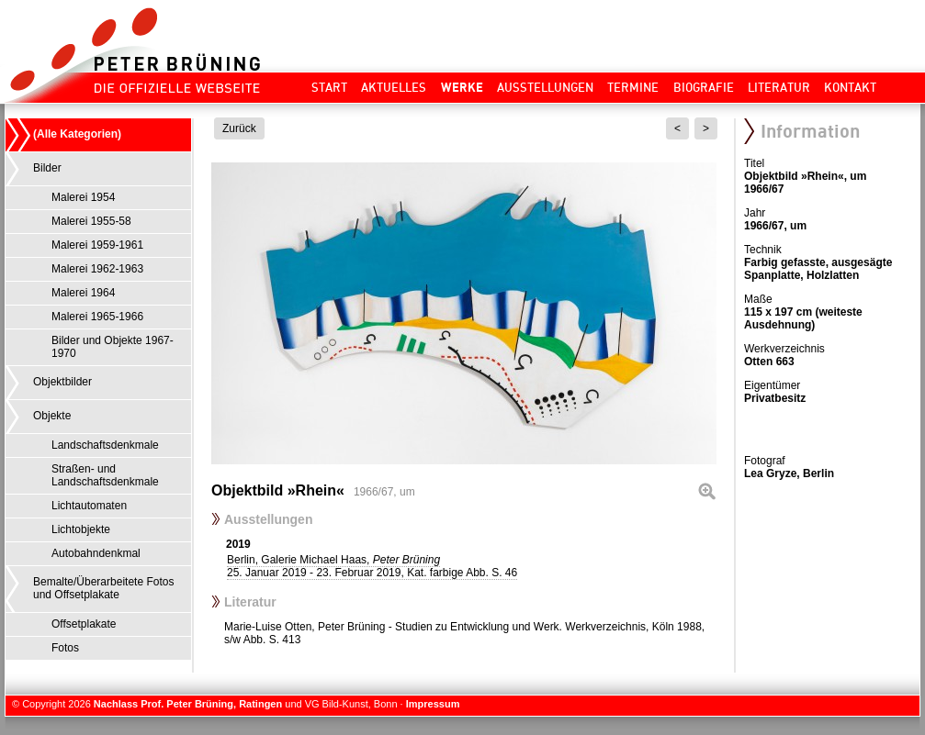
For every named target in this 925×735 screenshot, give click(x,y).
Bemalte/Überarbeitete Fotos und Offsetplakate (103, 588)
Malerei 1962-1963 (97, 268)
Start (329, 87)
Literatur (779, 87)
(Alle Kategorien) (77, 134)
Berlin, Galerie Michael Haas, (372, 566)
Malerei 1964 (83, 292)
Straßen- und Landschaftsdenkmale (105, 475)
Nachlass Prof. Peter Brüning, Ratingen (188, 703)
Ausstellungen (545, 87)
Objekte (52, 415)
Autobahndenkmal (96, 553)
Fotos (65, 647)
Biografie (703, 87)
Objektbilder (62, 381)
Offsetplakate (84, 624)
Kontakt (850, 87)
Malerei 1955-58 (91, 221)
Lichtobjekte (80, 529)
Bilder (47, 167)
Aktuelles (393, 87)
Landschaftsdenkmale (105, 445)
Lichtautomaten (89, 505)
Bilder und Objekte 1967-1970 (112, 347)
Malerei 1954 (83, 197)
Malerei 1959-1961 (97, 245)
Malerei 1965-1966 (97, 316)
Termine (633, 87)
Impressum (433, 703)
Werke (462, 87)
